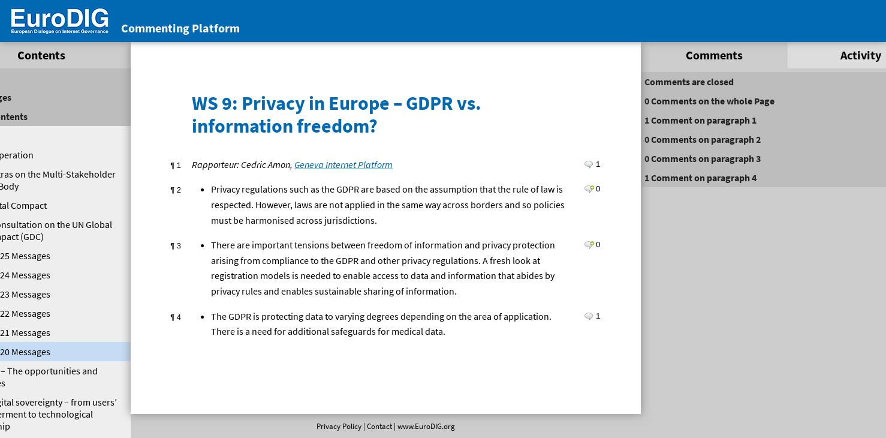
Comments (686, 54)
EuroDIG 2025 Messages (51, 256)
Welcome (22, 136)
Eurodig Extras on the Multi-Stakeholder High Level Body (61, 180)
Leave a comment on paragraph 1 (572, 162)
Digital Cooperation (43, 155)
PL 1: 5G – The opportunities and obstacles (71, 377)
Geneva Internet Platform (351, 163)
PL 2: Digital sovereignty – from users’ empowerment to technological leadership (73, 414)
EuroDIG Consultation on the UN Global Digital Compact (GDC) (68, 230)
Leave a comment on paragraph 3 (572, 243)
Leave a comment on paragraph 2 (572, 187)
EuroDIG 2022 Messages (51, 313)
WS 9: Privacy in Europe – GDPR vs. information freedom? (344, 112)
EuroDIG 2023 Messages (51, 294)
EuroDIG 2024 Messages (51, 275)
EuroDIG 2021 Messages (51, 332)
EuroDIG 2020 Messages (51, 352)
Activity (819, 54)
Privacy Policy (334, 426)
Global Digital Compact (49, 205)
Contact (374, 426)
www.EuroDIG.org (421, 426)
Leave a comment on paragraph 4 (572, 329)
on (689, 101)
